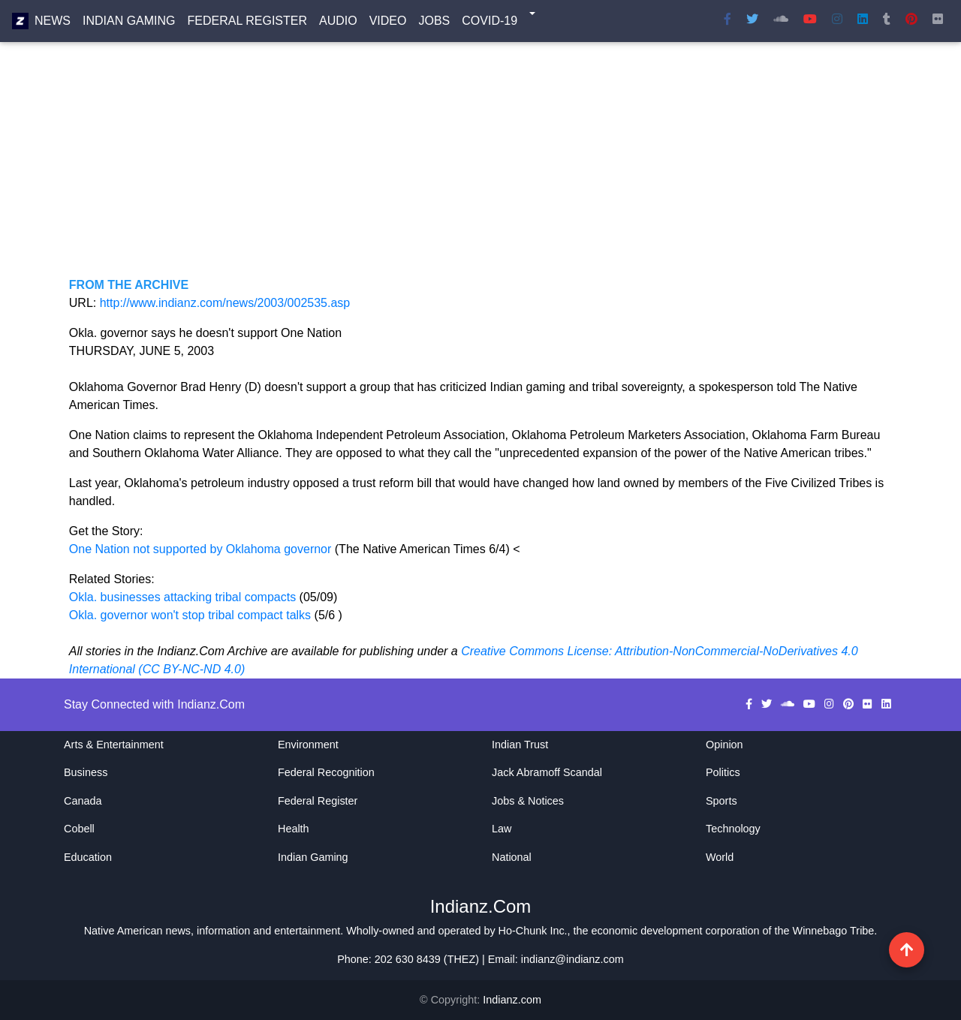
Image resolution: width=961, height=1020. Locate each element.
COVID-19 (489, 23)
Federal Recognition (326, 772)
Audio (338, 23)
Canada (82, 801)
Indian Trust (520, 745)
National (512, 857)
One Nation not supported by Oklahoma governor (202, 549)
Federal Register (247, 23)
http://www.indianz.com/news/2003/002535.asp (225, 302)
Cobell (79, 829)
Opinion (724, 745)
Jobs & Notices (528, 801)
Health (293, 829)
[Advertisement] (480, 171)
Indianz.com (512, 1000)
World (720, 857)
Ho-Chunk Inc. (533, 931)
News (53, 23)
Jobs (434, 23)
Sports (721, 801)
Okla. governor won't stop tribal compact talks (192, 615)
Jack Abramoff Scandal (547, 772)
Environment (308, 745)
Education (88, 857)
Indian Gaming (129, 23)
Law (501, 829)
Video (388, 23)
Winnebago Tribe (834, 931)
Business (85, 772)
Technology (733, 829)
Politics (723, 772)
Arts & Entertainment (114, 745)
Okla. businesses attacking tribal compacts (182, 597)
